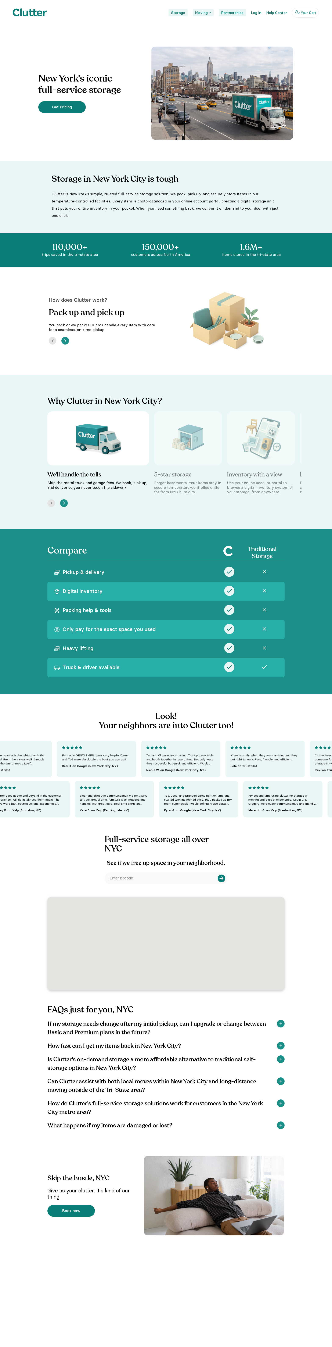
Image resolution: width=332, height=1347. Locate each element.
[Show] (281, 1023)
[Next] (65, 341)
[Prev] (52, 341)
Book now (71, 1210)
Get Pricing (62, 107)
